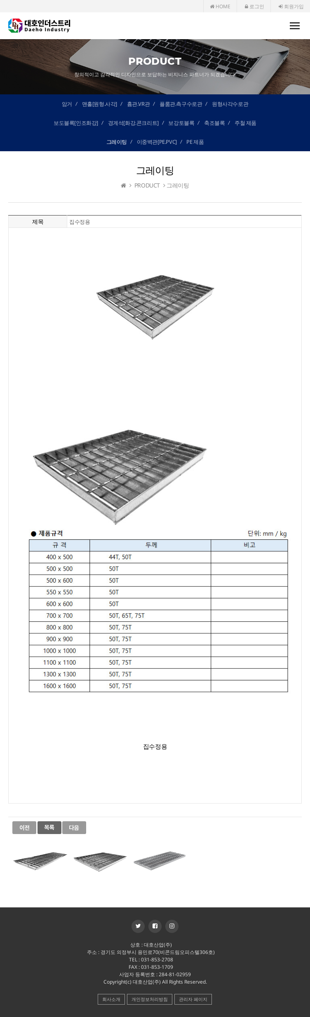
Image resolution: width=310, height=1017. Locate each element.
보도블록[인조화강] (76, 123)
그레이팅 (116, 141)
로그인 (254, 6)
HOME (220, 6)
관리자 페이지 (193, 999)
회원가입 (291, 6)
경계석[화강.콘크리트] (133, 123)
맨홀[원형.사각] (99, 104)
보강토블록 (181, 123)
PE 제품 (195, 141)
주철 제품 (245, 123)
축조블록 (214, 123)
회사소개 (111, 999)
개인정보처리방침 (150, 999)
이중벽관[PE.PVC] (157, 141)
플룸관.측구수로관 (181, 104)
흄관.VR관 (138, 104)
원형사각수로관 (230, 104)
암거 (67, 104)
